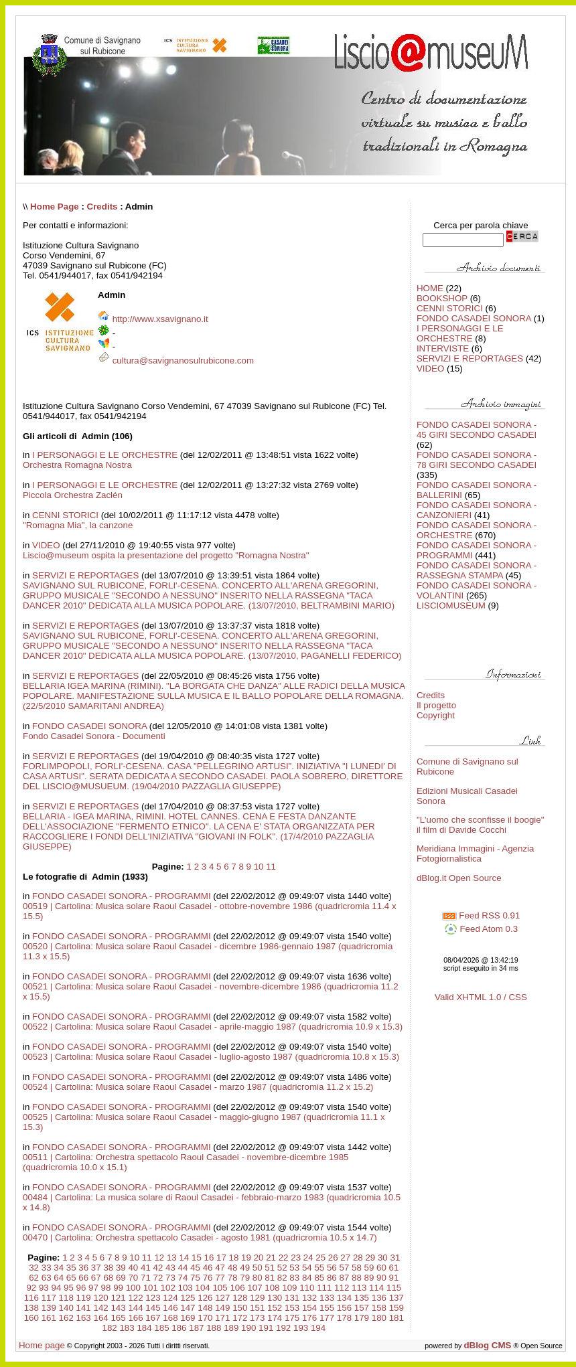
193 (300, 1328)
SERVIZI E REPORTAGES (85, 575)
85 (319, 1278)
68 (108, 1278)
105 (219, 1288)
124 (170, 1298)
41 (146, 1268)
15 (197, 1258)
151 (257, 1308)
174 (274, 1318)
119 (83, 1298)
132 (309, 1298)
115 (393, 1288)
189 (231, 1328)
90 (381, 1278)
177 (326, 1318)
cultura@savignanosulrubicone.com (183, 360)
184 (144, 1328)
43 (170, 1268)
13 (172, 1258)
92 (31, 1288)
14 (184, 1258)
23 (296, 1258)
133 (326, 1298)
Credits (102, 207)
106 (237, 1288)
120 (101, 1298)
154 (309, 1308)
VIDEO (46, 545)
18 (234, 1258)
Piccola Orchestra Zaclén (73, 495)
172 (239, 1318)
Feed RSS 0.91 (481, 915)
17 (221, 1258)
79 (245, 1278)
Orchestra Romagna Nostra (77, 465)
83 (294, 1278)
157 (361, 1308)
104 (202, 1288)
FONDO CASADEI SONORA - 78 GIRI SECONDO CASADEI (476, 460)
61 (394, 1268)
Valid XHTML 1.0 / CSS (481, 997)
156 (344, 1308)
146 (170, 1308)
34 (59, 1268)
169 (187, 1318)
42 (158, 1268)
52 (282, 1268)
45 (195, 1268)
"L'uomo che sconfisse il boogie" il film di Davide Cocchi (481, 825)
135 (361, 1298)
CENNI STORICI (65, 515)
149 (222, 1308)
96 (81, 1288)
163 (83, 1318)
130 (274, 1298)
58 (357, 1268)
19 (246, 1258)
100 (133, 1288)
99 (118, 1288)
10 (259, 867)
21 (271, 1258)
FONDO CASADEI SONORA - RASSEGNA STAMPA (476, 570)
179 (361, 1318)
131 (292, 1298)
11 (271, 867)
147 (187, 1308)
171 (222, 1318)
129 (257, 1298)
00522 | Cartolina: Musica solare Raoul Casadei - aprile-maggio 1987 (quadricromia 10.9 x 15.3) (213, 1027)
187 (196, 1328)
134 (344, 1298)
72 (158, 1278)
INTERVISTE (443, 348)
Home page (42, 1345)
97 (93, 1288)
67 (96, 1278)
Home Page (54, 207)
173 (257, 1318)
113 (359, 1288)
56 (332, 1268)
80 (258, 1278)
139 (49, 1308)
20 (259, 1258)
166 (135, 1318)
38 (108, 1268)
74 (183, 1278)
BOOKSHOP (442, 298)
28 (358, 1258)
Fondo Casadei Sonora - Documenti (94, 736)
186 (178, 1328)
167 (152, 1318)
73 (170, 1278)
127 (222, 1298)
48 (233, 1268)
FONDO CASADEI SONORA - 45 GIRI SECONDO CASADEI (476, 430)
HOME (430, 288)
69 (121, 1278)
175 (292, 1318)
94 (56, 1288)
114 (376, 1288)
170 (205, 1318)
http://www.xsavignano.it (160, 319)
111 (324, 1288)
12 (159, 1258)
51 (270, 1268)
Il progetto (436, 705)
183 (126, 1328)
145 (152, 1308)
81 (270, 1278)
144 (135, 1308)
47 (220, 1268)
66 (83, 1278)
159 (396, 1308)
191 (266, 1328)
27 (345, 1258)
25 (320, 1258)
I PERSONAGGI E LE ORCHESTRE (104, 455)
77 (220, 1278)
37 (96, 1268)
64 (59, 1278)
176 (309, 1318)
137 (396, 1298)
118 (66, 1298)
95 (69, 1288)
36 (83, 1268)
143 (118, 1308)
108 (272, 1288)
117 (49, 1298)
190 (248, 1328)
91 (394, 1278)
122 (135, 1298)
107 (254, 1288)
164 (101, 1318)
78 (233, 1278)
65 (71, 1278)
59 (369, 1268)
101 (150, 1288)
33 (47, 1268)
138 (31, 1308)
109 (289, 1288)
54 (307, 1268)
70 (133, 1278)
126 (205, 1298)
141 (83, 1308)
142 (101, 1308)
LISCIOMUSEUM (451, 605)
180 (379, 1318)
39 (121, 1268)
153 (292, 1308)
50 (258, 1268)
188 (213, 1328)
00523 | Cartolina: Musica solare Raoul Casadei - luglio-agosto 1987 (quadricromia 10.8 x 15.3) (211, 1057)
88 (357, 1278)
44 (183, 1268)
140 (66, 1308)
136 (379, 1298)
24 (308, 1258)
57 (344, 1268)
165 (118, 1318)
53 (294, 1268)
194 (318, 1328)
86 (332, 1278)
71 (146, 1278)
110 (306, 1288)
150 (239, 1308)
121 (118, 1298)
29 (370, 1258)
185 (161, 1328)
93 (44, 1288)
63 (47, 1278)
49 (245, 1268)
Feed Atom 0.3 (481, 929)
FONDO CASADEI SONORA (89, 726)
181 (396, 1318)
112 (341, 1288)
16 (209, 1258)
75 (195, 1278)
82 (282, 1278)
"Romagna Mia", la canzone (78, 525)
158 (379, 1308)
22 (284, 1258)
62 (34, 1278)
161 (49, 1318)
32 (34, 1268)
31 (395, 1258)
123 (152, 1298)
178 (344, 1318)
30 (383, 1258)
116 (31, 1298)
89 (369, 1278)
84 (307, 1278)
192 (283, 1328)
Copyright (436, 715)
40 (133, 1268)
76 (208, 1278)
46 (208, 1268)
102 (168, 1288)
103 (185, 1288)
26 (333, 1258)
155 (326, 1308)
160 (31, 1318)
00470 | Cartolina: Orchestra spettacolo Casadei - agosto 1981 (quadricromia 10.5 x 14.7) (200, 1237)
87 (344, 1278)
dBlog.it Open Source (459, 878)
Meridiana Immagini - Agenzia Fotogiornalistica (475, 853)
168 (170, 1318)
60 (381, 1268)
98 (106, 1288)
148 (205, 1308)
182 (109, 1328)
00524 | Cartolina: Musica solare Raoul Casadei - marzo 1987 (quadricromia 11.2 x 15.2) (198, 1087)
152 (274, 1308)
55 (319, 1268)
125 (187, 1298)
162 (66, 1318)
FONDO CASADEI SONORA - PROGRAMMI (121, 896)
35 (71, 1268)
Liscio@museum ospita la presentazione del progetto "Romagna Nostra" (166, 555)
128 (239, 1298)
